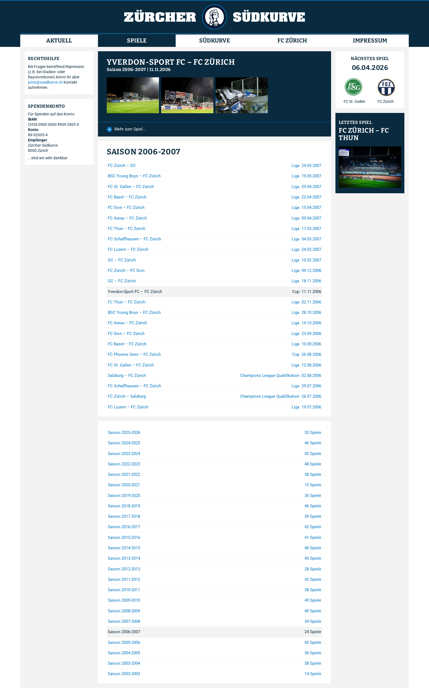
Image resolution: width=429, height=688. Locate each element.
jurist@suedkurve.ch (45, 82)
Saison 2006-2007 (126, 69)
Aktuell (59, 40)
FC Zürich (292, 40)
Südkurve (214, 40)
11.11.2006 (160, 69)
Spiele (137, 40)
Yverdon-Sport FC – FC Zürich (171, 62)
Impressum (370, 40)
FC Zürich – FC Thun (364, 134)
